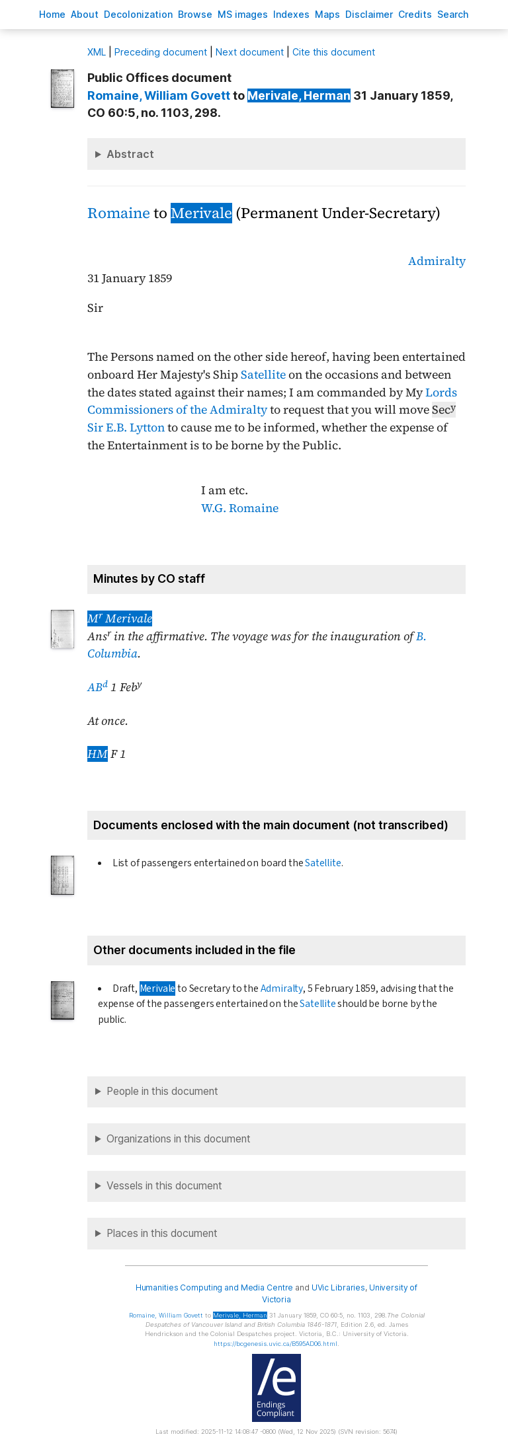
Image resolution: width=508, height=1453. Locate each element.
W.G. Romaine (239, 508)
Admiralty (437, 261)
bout (85, 14)
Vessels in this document (164, 1185)
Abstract (130, 154)
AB (97, 687)
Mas (327, 14)
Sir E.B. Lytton (126, 427)
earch (453, 14)
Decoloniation (138, 14)
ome (52, 14)
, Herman (299, 95)
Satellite (263, 375)
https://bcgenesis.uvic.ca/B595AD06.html (275, 1343)
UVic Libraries (338, 1287)
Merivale (201, 213)
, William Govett (158, 95)
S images (243, 14)
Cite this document (333, 51)
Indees (291, 14)
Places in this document (162, 1233)
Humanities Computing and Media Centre (215, 1287)
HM (97, 754)
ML (96, 51)
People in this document (162, 1091)
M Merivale (119, 618)
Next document (250, 51)
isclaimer (369, 14)
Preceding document (160, 51)
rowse (195, 14)
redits (415, 14)
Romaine (118, 213)
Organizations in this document (178, 1139)
